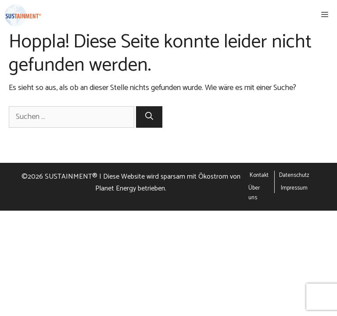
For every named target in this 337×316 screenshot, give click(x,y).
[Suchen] (149, 117)
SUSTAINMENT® (71, 177)
